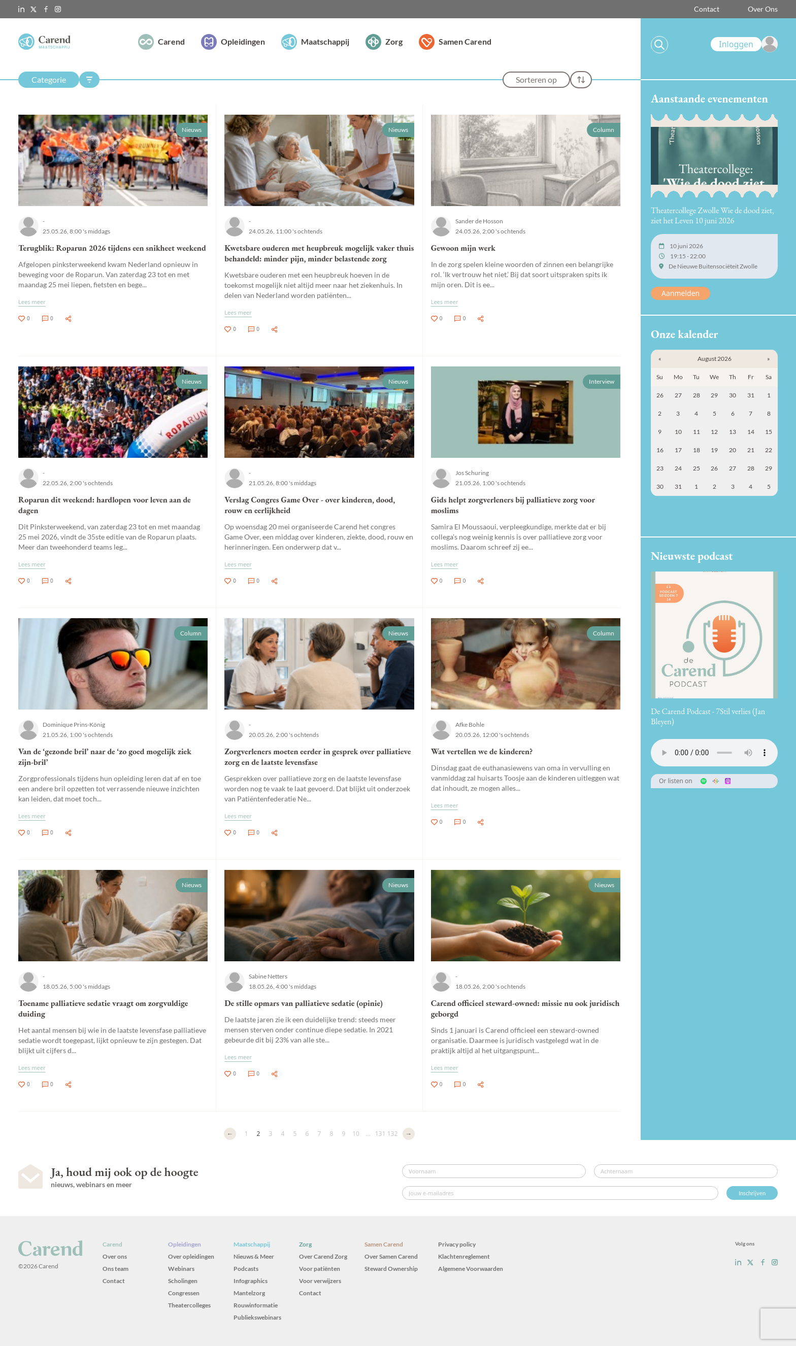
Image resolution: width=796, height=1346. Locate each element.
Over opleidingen (191, 1256)
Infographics (251, 1281)
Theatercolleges (189, 1305)
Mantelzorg (249, 1293)
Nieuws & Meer (254, 1256)
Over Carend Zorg (323, 1256)
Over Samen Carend (391, 1256)
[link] (744, 44)
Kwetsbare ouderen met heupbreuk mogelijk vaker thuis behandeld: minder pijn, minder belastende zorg (319, 253)
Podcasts (246, 1268)
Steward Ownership (391, 1268)
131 (380, 1133)
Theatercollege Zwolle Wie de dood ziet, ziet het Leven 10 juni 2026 (712, 215)
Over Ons (763, 9)
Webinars (181, 1268)
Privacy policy (457, 1244)
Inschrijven (752, 1193)
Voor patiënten (319, 1268)
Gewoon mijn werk (463, 248)
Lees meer (32, 302)
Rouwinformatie (256, 1305)
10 (355, 1133)
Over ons (115, 1256)
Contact (706, 9)
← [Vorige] (230, 1133)
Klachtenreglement (464, 1256)
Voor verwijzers (320, 1281)
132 (392, 1133)
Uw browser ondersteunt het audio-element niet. (714, 752)
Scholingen (182, 1281)
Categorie (48, 79)
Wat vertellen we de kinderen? (482, 751)
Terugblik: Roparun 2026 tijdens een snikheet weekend (112, 248)
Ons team (115, 1268)
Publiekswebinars (257, 1317)
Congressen (184, 1293)
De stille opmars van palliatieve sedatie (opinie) (303, 1003)
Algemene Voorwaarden (470, 1268)
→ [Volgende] (409, 1133)
